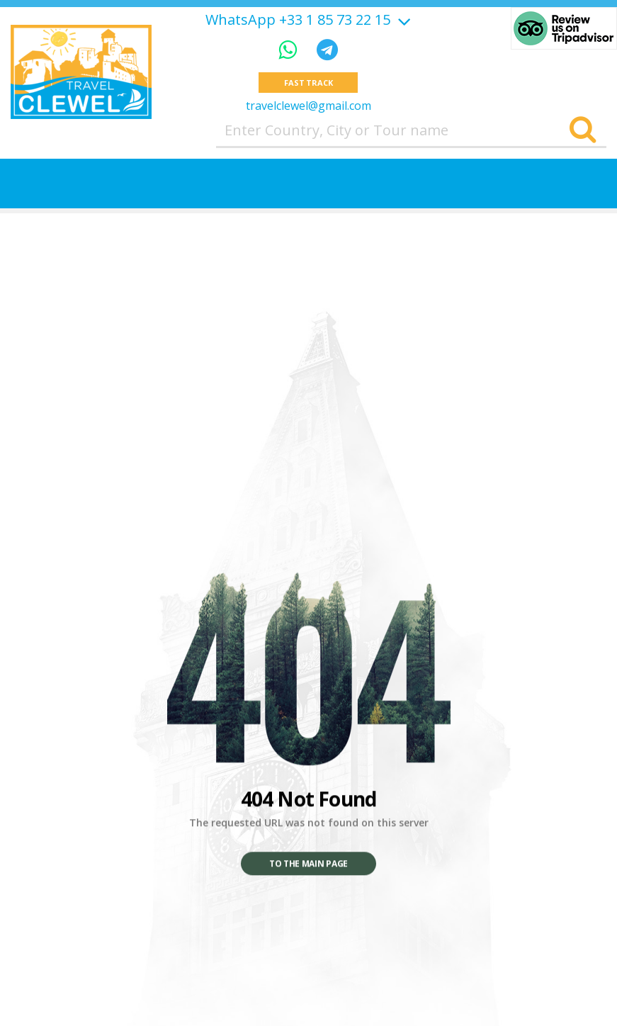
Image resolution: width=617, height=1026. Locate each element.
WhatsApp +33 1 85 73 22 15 (297, 20)
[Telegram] (327, 49)
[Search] (582, 130)
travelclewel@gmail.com (308, 105)
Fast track (308, 82)
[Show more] (402, 19)
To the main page (308, 864)
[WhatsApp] (290, 49)
